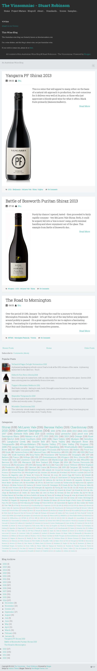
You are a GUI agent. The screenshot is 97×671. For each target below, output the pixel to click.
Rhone (19, 543)
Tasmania (63, 455)
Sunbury (20, 546)
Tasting (57, 488)
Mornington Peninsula (22, 338)
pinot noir (83, 433)
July (6, 618)
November (9, 606)
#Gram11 (90, 488)
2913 (63, 518)
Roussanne (49, 455)
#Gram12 (81, 495)
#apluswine (79, 483)
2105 (69, 505)
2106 (20, 478)
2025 (59, 505)
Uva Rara (23, 548)
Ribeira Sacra (39, 543)
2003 (4, 498)
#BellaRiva (63, 515)
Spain (21, 467)
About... (41, 11)
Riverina (54, 467)
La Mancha (80, 531)
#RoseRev (85, 460)
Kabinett (64, 531)
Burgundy (36, 498)
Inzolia (45, 531)
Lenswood (5, 533)
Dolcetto (69, 480)
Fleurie (62, 526)
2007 (88, 455)
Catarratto (42, 521)
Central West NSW (53, 521)
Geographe (76, 455)
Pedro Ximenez (25, 541)
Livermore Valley (24, 533)
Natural (90, 510)
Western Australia (77, 472)
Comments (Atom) (21, 353)
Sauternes (81, 543)
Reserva (4, 543)
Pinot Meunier (44, 478)
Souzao (42, 495)
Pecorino (14, 503)
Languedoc (78, 480)
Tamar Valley (41, 546)
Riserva (48, 543)
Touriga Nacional (76, 478)
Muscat (83, 510)
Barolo (19, 498)
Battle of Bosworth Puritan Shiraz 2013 (42, 201)
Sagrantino (48, 488)
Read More (84, 106)
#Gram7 (69, 490)
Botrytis (7, 485)
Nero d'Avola (79, 457)
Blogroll (32, 11)
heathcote (72, 460)
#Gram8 (77, 490)
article (4, 470)
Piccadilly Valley (48, 541)
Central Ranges (18, 470)
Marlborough (57, 460)
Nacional (4, 538)
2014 (64, 430)
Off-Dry (40, 483)
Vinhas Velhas (68, 548)
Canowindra (15, 521)
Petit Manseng (25, 503)
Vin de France (55, 548)
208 (65, 505)
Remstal (88, 541)
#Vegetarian (47, 505)
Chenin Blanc (35, 493)
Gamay (39, 465)
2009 (44, 438)
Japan (51, 531)
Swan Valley (30, 546)
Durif (89, 472)
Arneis (56, 475)
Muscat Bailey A (86, 536)
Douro (20, 526)
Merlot (10, 438)
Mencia (88, 480)
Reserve (12, 543)
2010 (46, 436)
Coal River (59, 480)
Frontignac (87, 526)
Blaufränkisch (14, 493)
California (48, 480)
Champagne (54, 485)
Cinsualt (4, 523)
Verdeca (39, 548)
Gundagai (24, 510)
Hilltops (26, 457)
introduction (37, 515)
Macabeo (46, 500)
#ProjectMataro (28, 444)
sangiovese (17, 446)
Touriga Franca (79, 546)
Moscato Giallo (23, 536)
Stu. (20, 80)
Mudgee (75, 438)
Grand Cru (52, 528)
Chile (65, 498)
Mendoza (53, 510)
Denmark (67, 470)
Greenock (6, 465)
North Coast (47, 538)
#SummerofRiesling (9, 478)
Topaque (51, 546)
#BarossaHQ (54, 515)
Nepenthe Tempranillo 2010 (23, 396)
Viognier (84, 444)
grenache (66, 433)
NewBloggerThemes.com (40, 668)
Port (67, 541)
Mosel (67, 510)
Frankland (70, 526)
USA (74, 488)
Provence (29, 513)
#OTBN (16, 505)
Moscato (53, 472)
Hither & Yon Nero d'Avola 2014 (25, 375)
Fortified (5, 500)
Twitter (89, 513)
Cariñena (24, 521)
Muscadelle (75, 510)
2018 (37, 433)
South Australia (18, 455)
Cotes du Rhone (48, 493)
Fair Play (73, 485)
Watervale (46, 475)
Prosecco (5, 472)
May (7, 624)
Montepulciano (35, 470)
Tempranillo (8, 444)
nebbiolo (44, 460)
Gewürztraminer (50, 457)
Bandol (23, 508)
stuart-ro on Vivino (10, 26)
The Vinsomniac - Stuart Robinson (36, 5)
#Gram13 (7, 490)
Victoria (33, 338)
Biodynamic (17, 189)
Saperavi (71, 503)
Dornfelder (5, 526)
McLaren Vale (26, 189)
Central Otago (66, 475)
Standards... (52, 11)
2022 (74, 452)
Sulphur (40, 189)
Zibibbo (11, 515)
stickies (66, 551)
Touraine (68, 546)
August (8, 615)
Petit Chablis (36, 541)
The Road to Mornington (28, 300)
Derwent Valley (86, 508)
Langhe (89, 531)
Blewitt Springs (40, 508)
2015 (5, 430)
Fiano (57, 465)
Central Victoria (41, 485)
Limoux (13, 533)
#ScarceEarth (25, 505)
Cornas (72, 498)
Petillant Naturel (7, 495)
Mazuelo (45, 510)
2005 (64, 467)
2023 (15, 462)
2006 (36, 457)
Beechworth (38, 480)
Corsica (45, 523)
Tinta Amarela (70, 513)
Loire (39, 500)
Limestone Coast (27, 460)
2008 (4, 446)
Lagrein (76, 470)
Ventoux (31, 548)
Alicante (88, 505)
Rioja (53, 478)
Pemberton (10, 467)
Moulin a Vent (35, 536)
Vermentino (56, 452)
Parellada (87, 500)
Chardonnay (78, 427)
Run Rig (72, 543)
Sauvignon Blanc (10, 436)
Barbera (5, 457)
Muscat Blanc (30, 483)
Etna (47, 526)
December (9, 603)
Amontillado (80, 518)
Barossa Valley (53, 427)
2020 (83, 452)
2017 (4, 433)
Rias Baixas (28, 543)
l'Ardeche (45, 551)
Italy (14, 460)
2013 (9, 189)
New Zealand (42, 462)
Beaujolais (27, 480)
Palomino (15, 541)
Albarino (81, 505)
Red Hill (80, 541)
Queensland (61, 503)
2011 (56, 436)
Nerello (29, 538)
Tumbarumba (67, 483)
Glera (68, 493)
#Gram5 (51, 490)
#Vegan (56, 462)
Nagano (12, 538)
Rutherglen (38, 488)
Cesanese (81, 521)
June (7, 621)
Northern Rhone (59, 538)
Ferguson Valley (85, 485)
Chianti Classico (54, 498)
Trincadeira (5, 548)
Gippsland (21, 528)
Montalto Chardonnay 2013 (23, 406)
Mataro (54, 500)
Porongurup (86, 470)
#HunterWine (16, 472)
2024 (66, 462)
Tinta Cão (66, 488)
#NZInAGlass (14, 518)
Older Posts (89, 348)
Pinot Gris (88, 449)
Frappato (14, 500)
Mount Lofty (18, 483)
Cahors (49, 508)
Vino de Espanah (81, 548)
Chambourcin (59, 508)
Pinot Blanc (20, 495)
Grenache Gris (81, 528)
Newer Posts (8, 348)
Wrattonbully (71, 446)
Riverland (63, 472)
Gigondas (12, 528)
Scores (63, 11)
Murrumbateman (72, 536)
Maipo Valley (67, 533)
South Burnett (63, 478)
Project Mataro (18, 11)
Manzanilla (78, 533)
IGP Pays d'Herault (34, 531)
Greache (4, 510)
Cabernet (32, 467)
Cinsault (58, 470)
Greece (72, 528)
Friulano (79, 526)
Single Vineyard (36, 446)
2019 (66, 436)
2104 (52, 518)
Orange (78, 436)
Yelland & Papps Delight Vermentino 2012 (29, 364)
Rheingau (44, 513)
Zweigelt (18, 515)
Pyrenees (65, 449)
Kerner (72, 531)
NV (14, 449)
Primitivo (78, 475)
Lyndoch (44, 533)
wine (73, 495)
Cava (44, 498)
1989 (35, 518)
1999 (41, 518)
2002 (89, 495)
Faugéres (54, 526)
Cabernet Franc (39, 452)
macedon (5, 480)
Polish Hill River (48, 503)
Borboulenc (5, 521)
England (27, 526)
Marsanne (26, 462)
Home (7, 11)
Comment (37, 523)
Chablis (24, 493)
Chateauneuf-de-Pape (72, 508)
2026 (5, 564)
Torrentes (60, 546)
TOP (93, 667)
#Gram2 (26, 490)
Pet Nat (88, 493)
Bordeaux (27, 498)
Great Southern (28, 438)
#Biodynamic (16, 480)
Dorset (13, 526)
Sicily (48, 465)
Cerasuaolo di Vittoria (69, 521)
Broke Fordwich (18, 485)
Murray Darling (30, 478)
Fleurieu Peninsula (80, 462)
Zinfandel (87, 475)
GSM (3, 488)
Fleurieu (5, 475)
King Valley (35, 455)
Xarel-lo (4, 515)
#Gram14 (17, 490)
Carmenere (33, 521)
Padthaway (5, 541)
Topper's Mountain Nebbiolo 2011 (26, 385)
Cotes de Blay (70, 523)
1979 (30, 518)
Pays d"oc (5, 503)
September (9, 612)
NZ (22, 488)
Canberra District (21, 452)
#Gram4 (43, 490)
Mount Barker (6, 483)
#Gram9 (4, 518)
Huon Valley (22, 531)
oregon (45, 515)
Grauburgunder (63, 528)
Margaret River (80, 441)
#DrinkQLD (87, 515)
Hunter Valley (49, 444)
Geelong (4, 528)
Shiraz (35, 189)
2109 (74, 505)
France (16, 457)
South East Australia (53, 483)
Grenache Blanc (14, 510)
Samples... (73, 11)
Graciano (44, 472)
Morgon (60, 510)
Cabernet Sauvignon (29, 430)
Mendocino (5, 536)
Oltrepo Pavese (86, 538)
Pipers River (59, 541)
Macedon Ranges (55, 533)
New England (87, 465)
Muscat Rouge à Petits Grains (70, 500)
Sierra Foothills (31, 495)
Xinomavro (12, 551)
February (9, 633)
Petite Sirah (7, 513)
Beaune (30, 508)
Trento (89, 546)
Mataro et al (31, 436)
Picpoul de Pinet (19, 513)
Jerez (57, 531)
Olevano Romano (73, 538)
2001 (54, 505)
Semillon (88, 438)
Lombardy (36, 533)
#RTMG (10, 338)
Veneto (90, 503)
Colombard (28, 523)
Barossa (5, 462)
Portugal (73, 541)
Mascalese (87, 533)
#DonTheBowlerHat (75, 515)
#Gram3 (34, 490)
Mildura (13, 536)
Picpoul (28, 488)
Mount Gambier (47, 536)
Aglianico (90, 483)
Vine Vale (7, 505)
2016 (53, 430)
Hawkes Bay (77, 493)
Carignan (74, 467)
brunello (30, 551)
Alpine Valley (6, 508)
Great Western (13, 488)
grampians (27, 515)
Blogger (87, 54)
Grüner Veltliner (71, 465)
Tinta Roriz (80, 513)
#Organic (11, 289)
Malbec (76, 449)
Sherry (89, 543)
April (7, 627)
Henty (31, 510)
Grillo (32, 500)
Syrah (7, 452)
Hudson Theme (13, 668)
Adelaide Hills (21, 433)
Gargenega (23, 500)
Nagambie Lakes (17, 475)
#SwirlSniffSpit (36, 505)
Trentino (88, 478)
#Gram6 (60, 490)
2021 (67, 452)
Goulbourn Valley (41, 528)
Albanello (71, 518)
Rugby (65, 543)
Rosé (90, 436)
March (7, 630)
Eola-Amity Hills (37, 526)
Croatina (79, 523)
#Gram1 (81, 488)
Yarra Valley (58, 441)
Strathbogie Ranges (8, 546)
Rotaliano (57, 543)
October (8, 609)
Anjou (89, 518)
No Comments (52, 189)
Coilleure (20, 523)
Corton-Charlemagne (57, 523)
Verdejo (46, 548)
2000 (85, 490)
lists (51, 551)
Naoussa (21, 538)
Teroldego (57, 495)
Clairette (12, 523)
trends (73, 551)
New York (37, 538)
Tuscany (14, 548)
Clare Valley (59, 438)
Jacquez (38, 510)
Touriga (66, 495)
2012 (85, 430)
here (31, 48)
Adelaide (48, 470)
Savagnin (52, 513)
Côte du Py (87, 523)
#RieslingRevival (31, 472)
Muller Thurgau (60, 536)
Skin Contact (81, 503)
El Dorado (64, 485)
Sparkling (54, 446)
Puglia (36, 513)
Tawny (49, 495)
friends (38, 551)
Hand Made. (11, 531)
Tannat (28, 475)
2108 (58, 518)
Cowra (43, 467)
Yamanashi (22, 551)
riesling (50, 433)
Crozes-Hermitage (84, 498)
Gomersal (30, 528)
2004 (30, 465)
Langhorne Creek (16, 441)
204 (47, 518)
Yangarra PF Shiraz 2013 (29, 75)
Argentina (16, 508)
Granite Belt (38, 441)
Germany (60, 493)
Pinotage (36, 503)
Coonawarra (26, 449)
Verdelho (86, 467)
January (8, 636)
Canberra (29, 485)
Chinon (89, 521)
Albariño (11, 498)
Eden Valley (68, 444)
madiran (58, 551)
